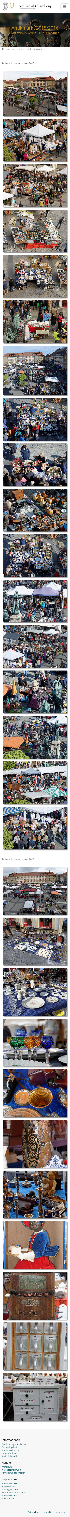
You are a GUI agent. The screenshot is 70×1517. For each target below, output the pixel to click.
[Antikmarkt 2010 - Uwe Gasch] (35, 1498)
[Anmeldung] (35, 1466)
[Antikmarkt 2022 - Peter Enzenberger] (35, 1486)
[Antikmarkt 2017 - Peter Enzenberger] (35, 1489)
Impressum (61, 1512)
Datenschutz (33, 1512)
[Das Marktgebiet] (35, 1447)
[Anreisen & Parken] (35, 1450)
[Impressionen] (12, 49)
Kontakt (47, 1512)
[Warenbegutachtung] (35, 1469)
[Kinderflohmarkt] (35, 1456)
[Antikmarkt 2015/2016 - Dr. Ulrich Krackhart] (31, 49)
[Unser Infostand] (35, 1453)
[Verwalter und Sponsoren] (35, 1472)
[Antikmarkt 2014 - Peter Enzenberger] (35, 1495)
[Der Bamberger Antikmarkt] (35, 1444)
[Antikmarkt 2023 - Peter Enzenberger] (35, 1483)
